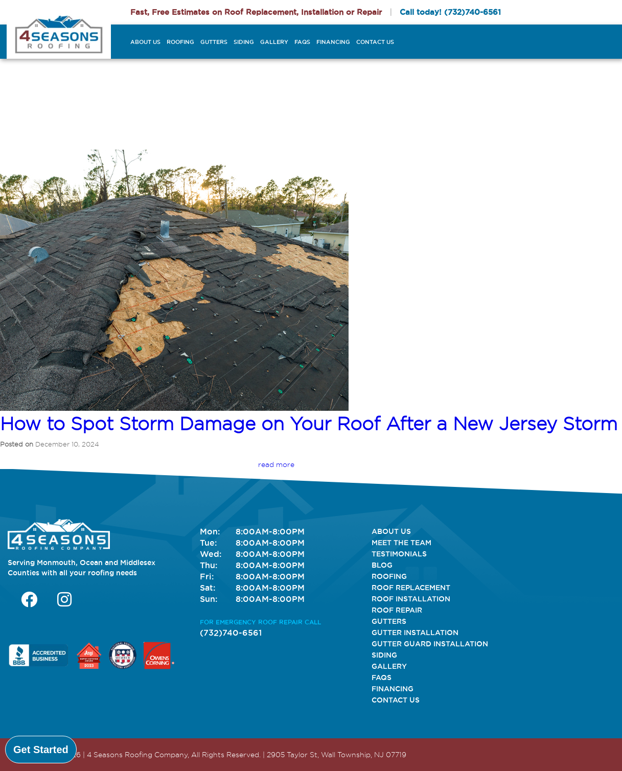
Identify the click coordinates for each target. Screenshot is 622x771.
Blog (382, 565)
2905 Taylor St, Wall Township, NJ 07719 (336, 755)
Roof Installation (411, 599)
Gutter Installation (415, 632)
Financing (333, 42)
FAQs (302, 42)
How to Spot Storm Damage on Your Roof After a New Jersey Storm (308, 424)
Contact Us (375, 42)
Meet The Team (401, 543)
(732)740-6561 (472, 12)
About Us (145, 42)
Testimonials (399, 554)
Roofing (180, 42)
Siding (244, 42)
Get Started (40, 749)
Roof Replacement (411, 587)
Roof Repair (397, 610)
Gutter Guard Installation (430, 644)
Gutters (213, 42)
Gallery (274, 42)
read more (276, 464)
